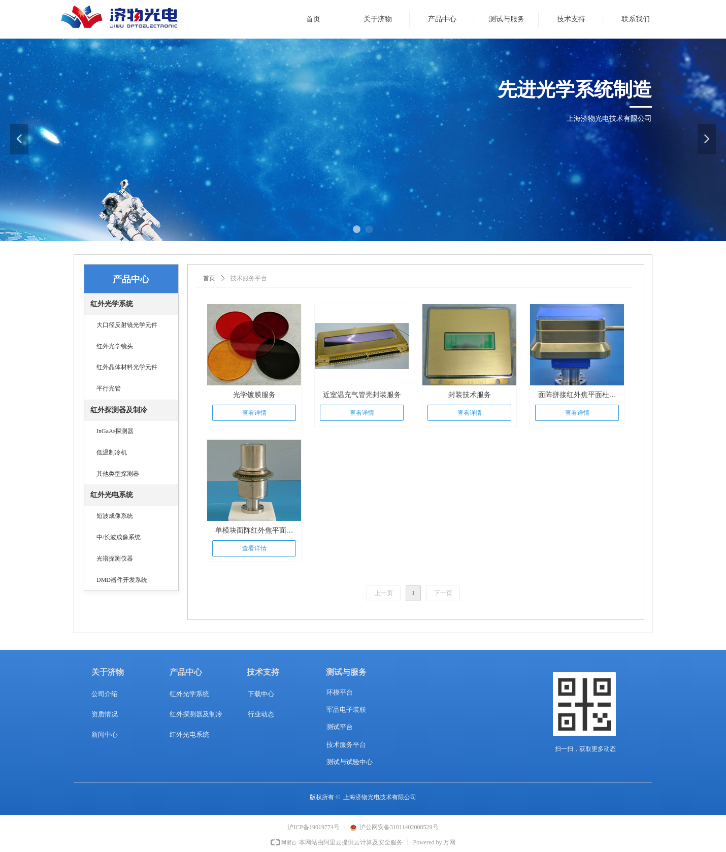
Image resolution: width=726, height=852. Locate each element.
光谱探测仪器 (114, 558)
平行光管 (108, 388)
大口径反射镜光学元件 (126, 325)
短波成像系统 (114, 515)
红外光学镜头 (114, 346)
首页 (209, 278)
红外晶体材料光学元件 (126, 367)
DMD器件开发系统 (121, 579)
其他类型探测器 (117, 473)
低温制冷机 (111, 452)
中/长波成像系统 (118, 537)
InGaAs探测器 (115, 431)
